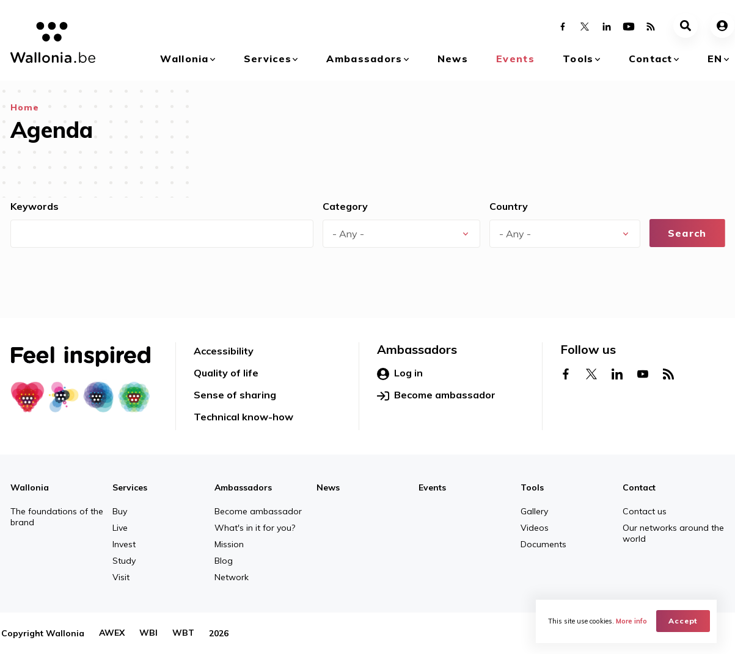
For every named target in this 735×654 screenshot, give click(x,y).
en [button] (715, 58)
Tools (578, 58)
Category (345, 206)
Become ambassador (436, 395)
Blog (223, 560)
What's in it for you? (254, 527)
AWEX (112, 633)
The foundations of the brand (56, 517)
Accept (683, 620)
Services (267, 58)
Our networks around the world (673, 533)
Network (231, 577)
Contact (651, 58)
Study (124, 560)
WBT (183, 633)
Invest (124, 544)
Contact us (645, 511)
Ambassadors (364, 58)
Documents (543, 544)
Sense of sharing (235, 395)
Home (24, 107)
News (452, 58)
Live (120, 527)
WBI (148, 633)
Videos (535, 527)
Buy (119, 511)
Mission (229, 544)
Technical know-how (243, 417)
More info (631, 621)
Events (515, 58)
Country (508, 206)
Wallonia (184, 58)
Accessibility (224, 351)
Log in (400, 373)
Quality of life (226, 373)
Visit (121, 577)
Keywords (34, 206)
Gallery (534, 511)
